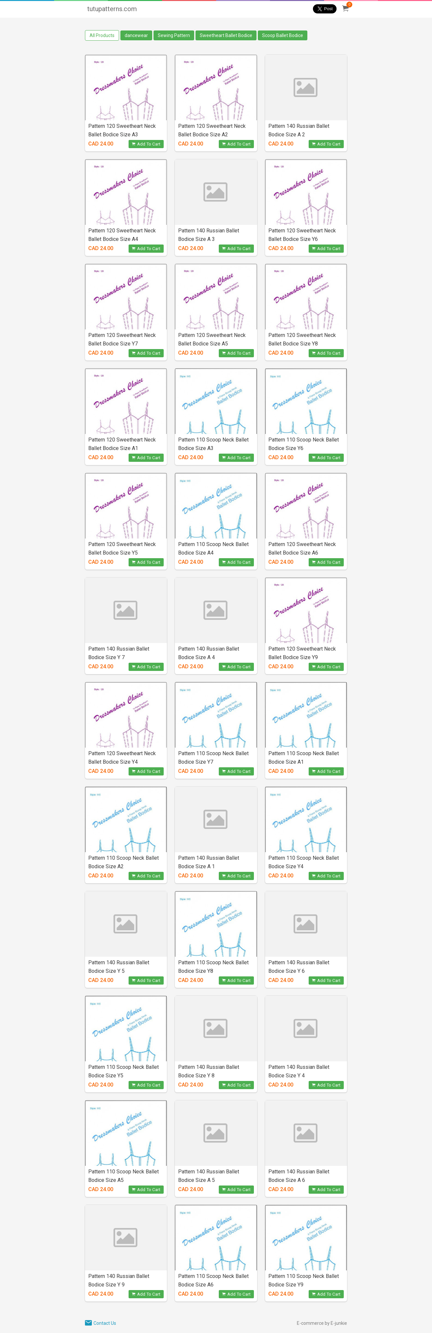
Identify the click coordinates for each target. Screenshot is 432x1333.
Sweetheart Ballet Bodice (226, 35)
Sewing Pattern (174, 35)
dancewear (136, 35)
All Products (102, 35)
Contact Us (104, 1323)
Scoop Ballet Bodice (282, 35)
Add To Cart (146, 144)
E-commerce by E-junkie (322, 1323)
